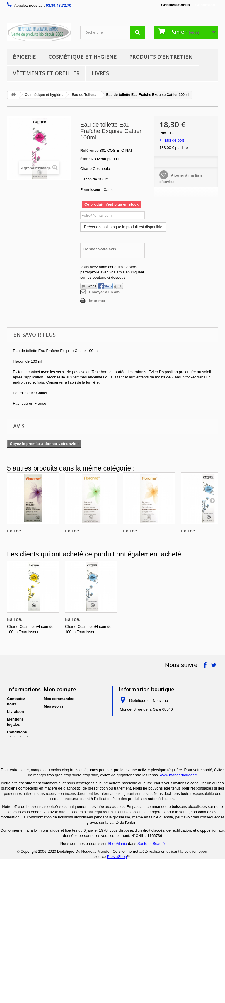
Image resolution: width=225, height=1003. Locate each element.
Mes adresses (56, 714)
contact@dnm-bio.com (162, 757)
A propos (15, 750)
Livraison (15, 711)
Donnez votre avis (99, 249)
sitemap (14, 871)
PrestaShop (117, 997)
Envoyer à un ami (105, 292)
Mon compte (60, 689)
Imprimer (97, 301)
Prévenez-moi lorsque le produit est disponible (123, 227)
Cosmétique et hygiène (82, 56)
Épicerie (24, 56)
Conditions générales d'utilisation (17, 843)
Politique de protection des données (20, 775)
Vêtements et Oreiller (46, 73)
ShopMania (117, 984)
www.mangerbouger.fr (178, 916)
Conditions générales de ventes (18, 737)
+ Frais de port (171, 140)
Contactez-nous (175, 5)
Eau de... (16, 530)
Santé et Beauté (151, 984)
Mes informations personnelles (72, 721)
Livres (100, 73)
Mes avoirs (53, 706)
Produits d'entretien (161, 56)
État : (85, 159)
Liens (12, 863)
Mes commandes (59, 699)
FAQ (11, 856)
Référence (89, 150)
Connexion (205, 5)
